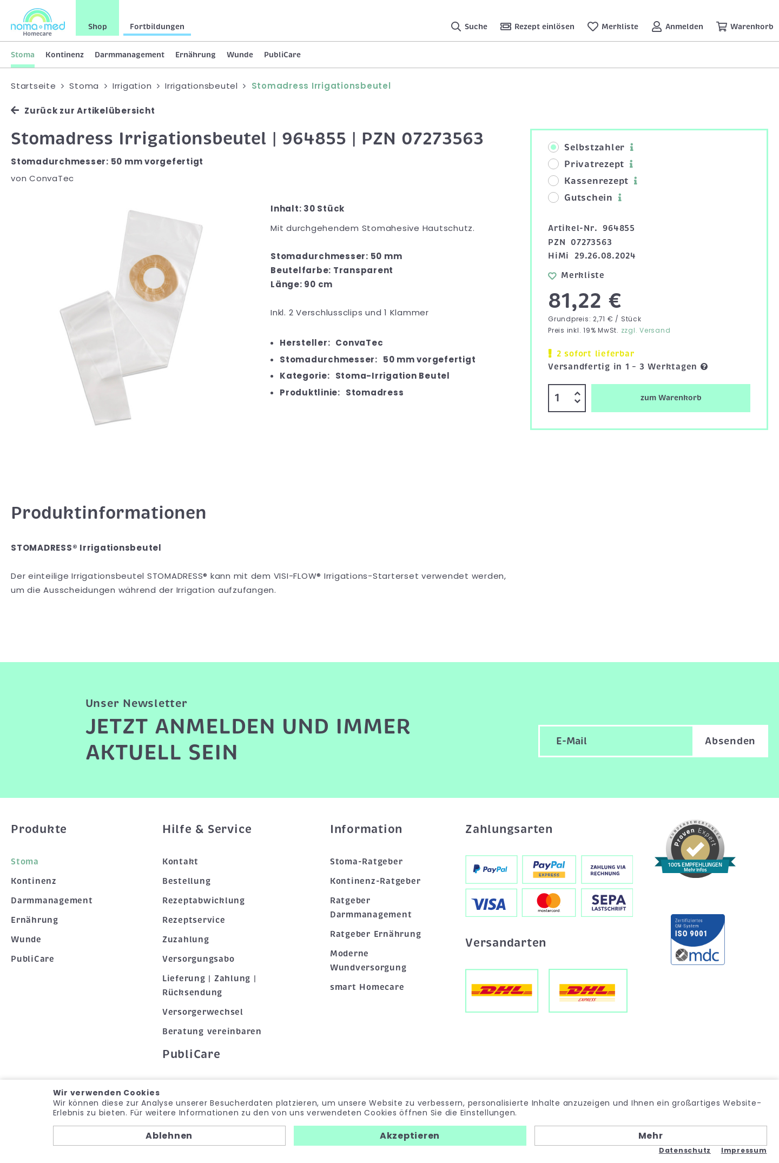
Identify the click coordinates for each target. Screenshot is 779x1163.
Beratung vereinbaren (212, 1031)
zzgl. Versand (646, 330)
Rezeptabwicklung (203, 901)
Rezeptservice (194, 920)
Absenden (730, 741)
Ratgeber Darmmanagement (371, 908)
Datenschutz (685, 1150)
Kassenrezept (588, 181)
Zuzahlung (185, 939)
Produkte (39, 829)
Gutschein (580, 198)
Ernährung (195, 55)
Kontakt (180, 862)
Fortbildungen (157, 26)
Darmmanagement (129, 55)
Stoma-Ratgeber (366, 862)
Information (366, 829)
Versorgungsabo (198, 959)
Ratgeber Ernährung (375, 934)
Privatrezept (586, 164)
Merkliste (576, 275)
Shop (97, 26)
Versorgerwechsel (202, 1012)
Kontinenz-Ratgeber (375, 881)
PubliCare (282, 55)
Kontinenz (64, 55)
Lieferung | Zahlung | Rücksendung (209, 985)
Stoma (23, 55)
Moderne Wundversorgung (368, 961)
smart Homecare (367, 987)
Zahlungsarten (509, 829)
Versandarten (505, 943)
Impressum (744, 1150)
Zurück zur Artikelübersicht (83, 110)
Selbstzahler (586, 147)
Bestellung (186, 881)
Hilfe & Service (207, 829)
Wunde (240, 55)
